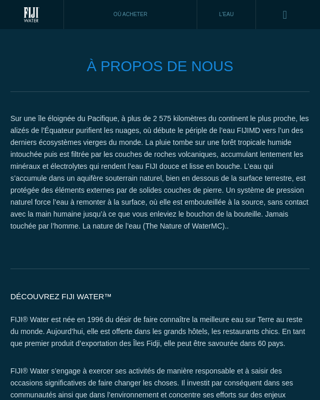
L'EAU (226, 14)
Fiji (32, 14)
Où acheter (130, 14)
